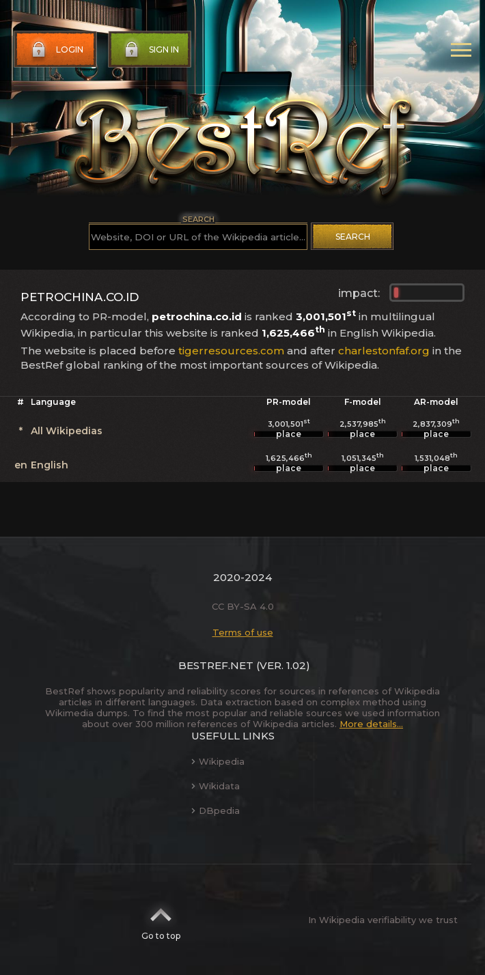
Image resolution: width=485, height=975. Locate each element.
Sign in (150, 50)
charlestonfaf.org (384, 350)
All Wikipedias (66, 431)
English (49, 465)
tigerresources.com (231, 350)
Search (352, 236)
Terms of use (242, 632)
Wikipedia (218, 761)
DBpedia (215, 810)
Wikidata (215, 785)
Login (56, 50)
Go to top (161, 920)
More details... (371, 723)
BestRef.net (215, 665)
